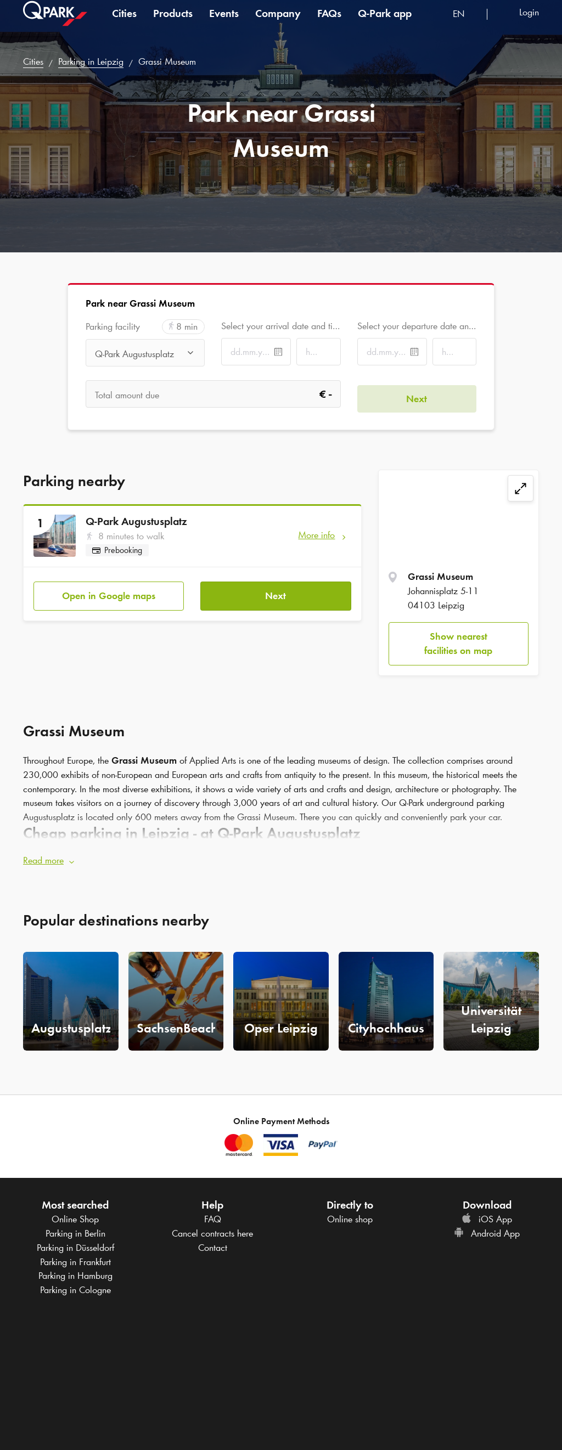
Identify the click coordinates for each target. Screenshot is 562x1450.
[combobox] (466, 26)
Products (173, 24)
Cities (124, 24)
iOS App (487, 1215)
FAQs (329, 24)
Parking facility (113, 326)
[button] (281, 856)
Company (278, 24)
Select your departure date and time (416, 326)
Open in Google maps (108, 591)
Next (275, 591)
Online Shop (75, 1215)
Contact (212, 1243)
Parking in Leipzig (90, 61)
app (385, 24)
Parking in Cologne (75, 1285)
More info (316, 535)
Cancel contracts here (212, 1229)
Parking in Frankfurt (75, 1257)
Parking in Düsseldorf (75, 1243)
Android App (487, 1229)
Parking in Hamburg (75, 1271)
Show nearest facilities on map (458, 643)
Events (224, 24)
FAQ (212, 1215)
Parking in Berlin (75, 1229)
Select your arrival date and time (280, 326)
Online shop (350, 1215)
